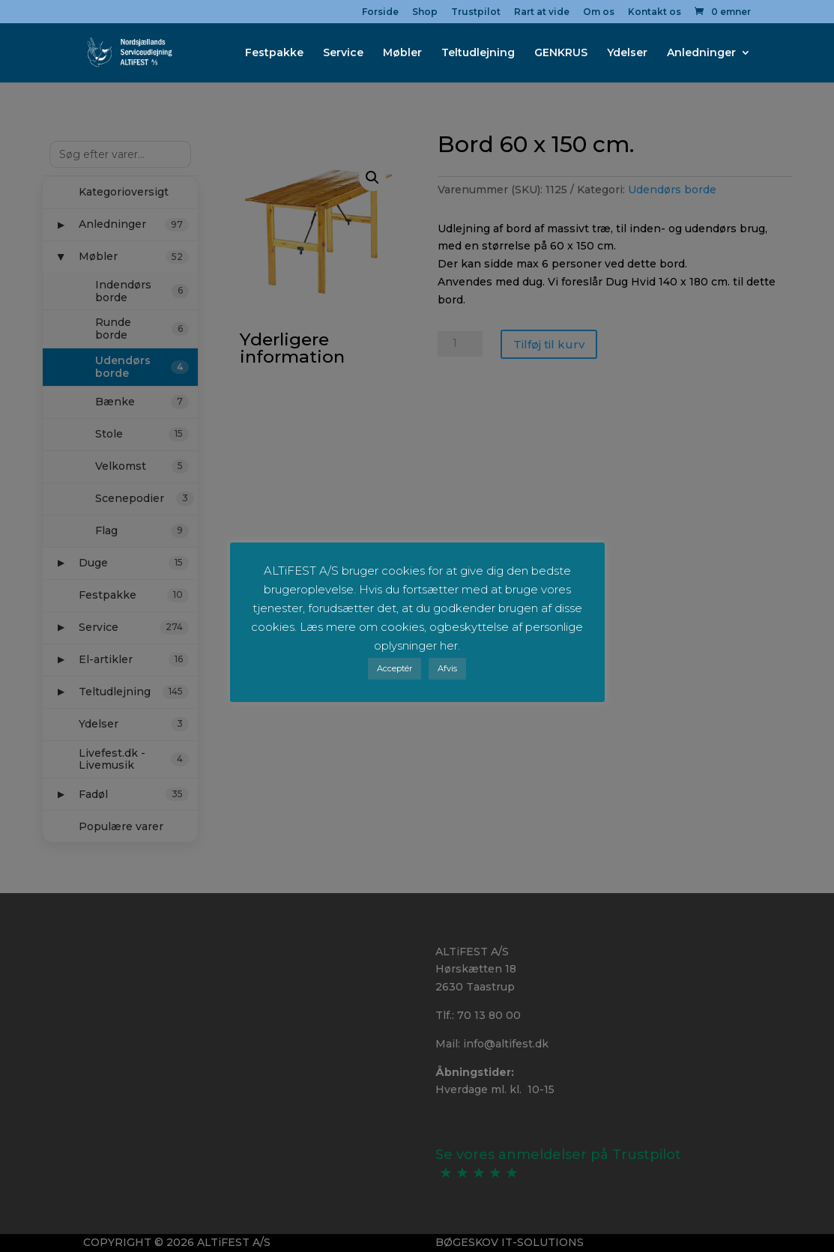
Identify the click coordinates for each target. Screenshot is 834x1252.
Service (343, 53)
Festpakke (274, 53)
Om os (598, 12)
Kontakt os (654, 12)
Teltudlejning (478, 53)
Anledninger (701, 53)
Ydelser (627, 53)
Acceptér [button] (394, 668)
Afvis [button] (447, 668)
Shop (425, 12)
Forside (380, 12)
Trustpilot (476, 12)
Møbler (402, 53)
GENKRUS (560, 53)
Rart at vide (541, 12)
